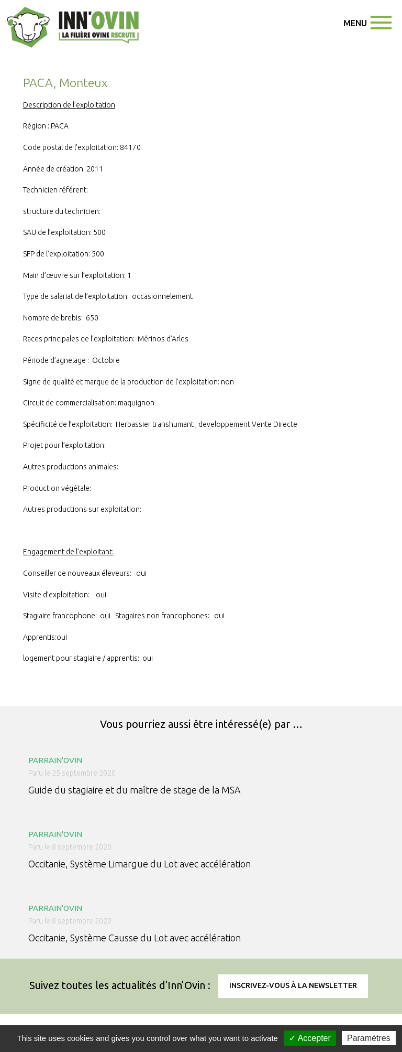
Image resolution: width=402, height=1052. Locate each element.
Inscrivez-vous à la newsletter (293, 985)
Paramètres (368, 1038)
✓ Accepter (310, 1038)
